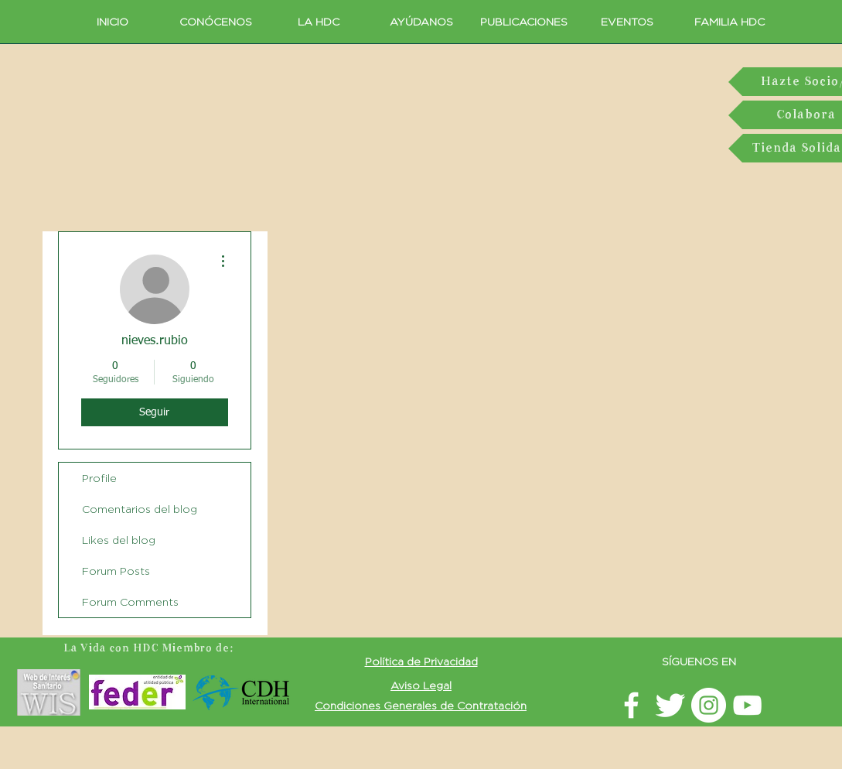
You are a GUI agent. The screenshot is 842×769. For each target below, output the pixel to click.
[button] (421, 661)
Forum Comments (130, 601)
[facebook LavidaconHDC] (631, 705)
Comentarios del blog (139, 508)
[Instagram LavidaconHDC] (708, 705)
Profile (99, 478)
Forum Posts (116, 570)
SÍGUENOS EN (699, 661)
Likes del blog (118, 539)
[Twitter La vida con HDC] (670, 705)
